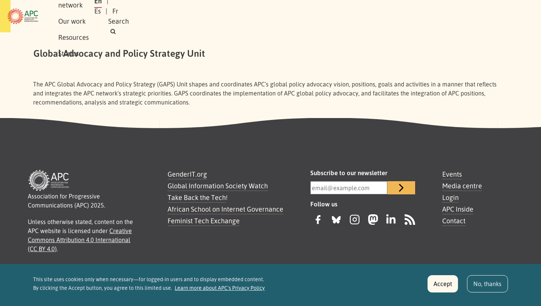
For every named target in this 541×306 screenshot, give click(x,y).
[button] (493, 16)
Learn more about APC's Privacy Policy (220, 290)
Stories (249, 16)
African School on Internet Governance (225, 209)
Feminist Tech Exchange (204, 221)
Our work (172, 16)
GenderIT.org (187, 174)
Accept (443, 286)
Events (452, 174)
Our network (128, 16)
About (89, 16)
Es (429, 16)
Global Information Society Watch (218, 186)
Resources (212, 16)
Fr (447, 16)
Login (450, 197)
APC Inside (457, 209)
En (410, 16)
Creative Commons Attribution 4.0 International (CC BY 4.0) (80, 240)
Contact (453, 221)
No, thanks (487, 286)
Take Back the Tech (197, 197)
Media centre (462, 186)
